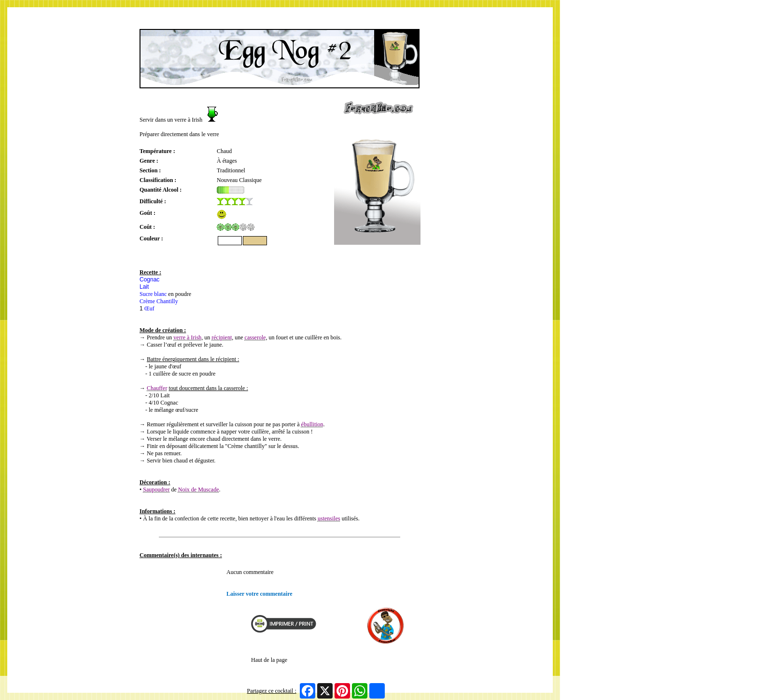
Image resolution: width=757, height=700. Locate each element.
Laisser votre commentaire (259, 593)
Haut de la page (269, 660)
